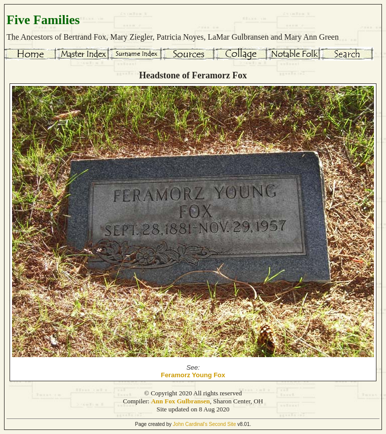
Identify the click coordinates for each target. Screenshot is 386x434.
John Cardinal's (190, 424)
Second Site (222, 424)
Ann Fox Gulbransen (180, 401)
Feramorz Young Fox (193, 375)
